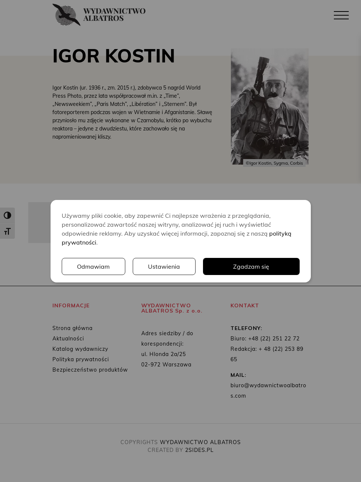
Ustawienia (164, 266)
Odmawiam (93, 266)
